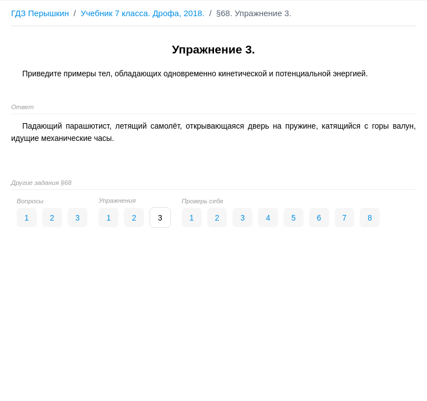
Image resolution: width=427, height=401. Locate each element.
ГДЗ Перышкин (40, 13)
